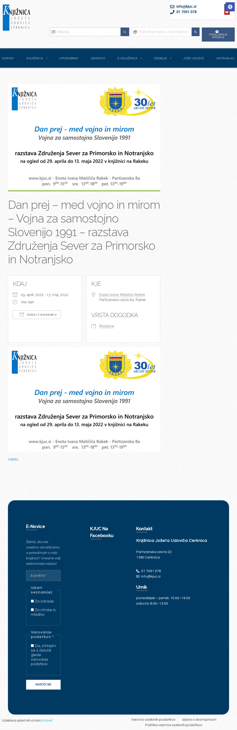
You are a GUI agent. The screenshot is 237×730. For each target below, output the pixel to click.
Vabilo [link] (13, 459)
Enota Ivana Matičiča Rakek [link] (122, 295)
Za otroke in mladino (43, 612)
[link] (230, 6)
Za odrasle (42, 601)
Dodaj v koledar (37, 314)
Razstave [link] (106, 326)
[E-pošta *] (43, 575)
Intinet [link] (47, 720)
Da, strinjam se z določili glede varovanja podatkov (43, 655)
